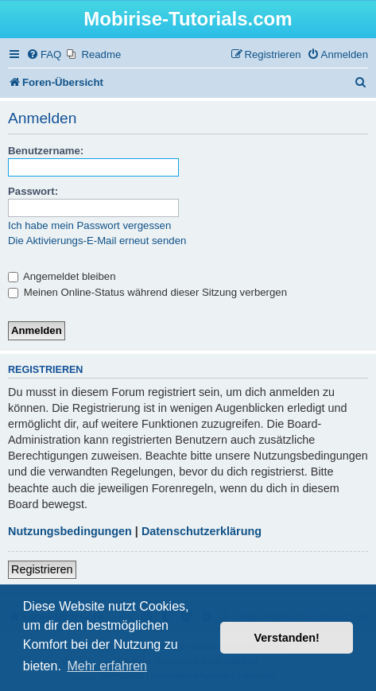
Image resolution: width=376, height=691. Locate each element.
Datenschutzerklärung (201, 531)
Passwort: (33, 191)
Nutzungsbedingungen (70, 531)
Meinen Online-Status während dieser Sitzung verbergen (147, 292)
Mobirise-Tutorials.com (187, 18)
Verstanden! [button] (287, 637)
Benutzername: (45, 151)
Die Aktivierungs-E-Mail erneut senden (97, 241)
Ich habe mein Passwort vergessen (89, 225)
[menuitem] (43, 54)
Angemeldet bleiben (62, 276)
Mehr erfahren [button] (107, 666)
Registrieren (42, 569)
